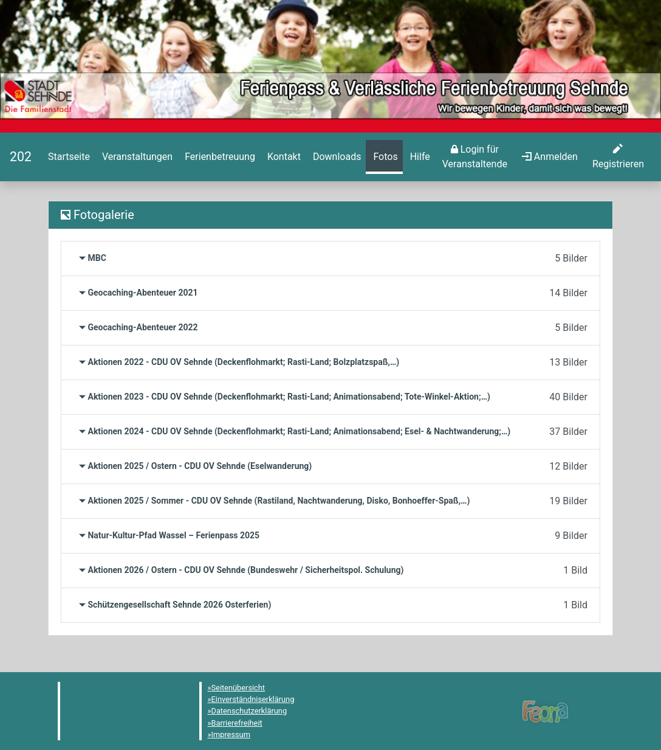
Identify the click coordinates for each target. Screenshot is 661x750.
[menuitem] (68, 157)
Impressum (230, 734)
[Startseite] (20, 157)
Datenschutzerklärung (249, 710)
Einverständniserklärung (253, 699)
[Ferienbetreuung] (218, 157)
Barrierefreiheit (236, 722)
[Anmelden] (474, 157)
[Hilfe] (384, 157)
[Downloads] (336, 157)
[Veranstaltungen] (136, 157)
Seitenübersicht (238, 687)
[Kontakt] (283, 157)
